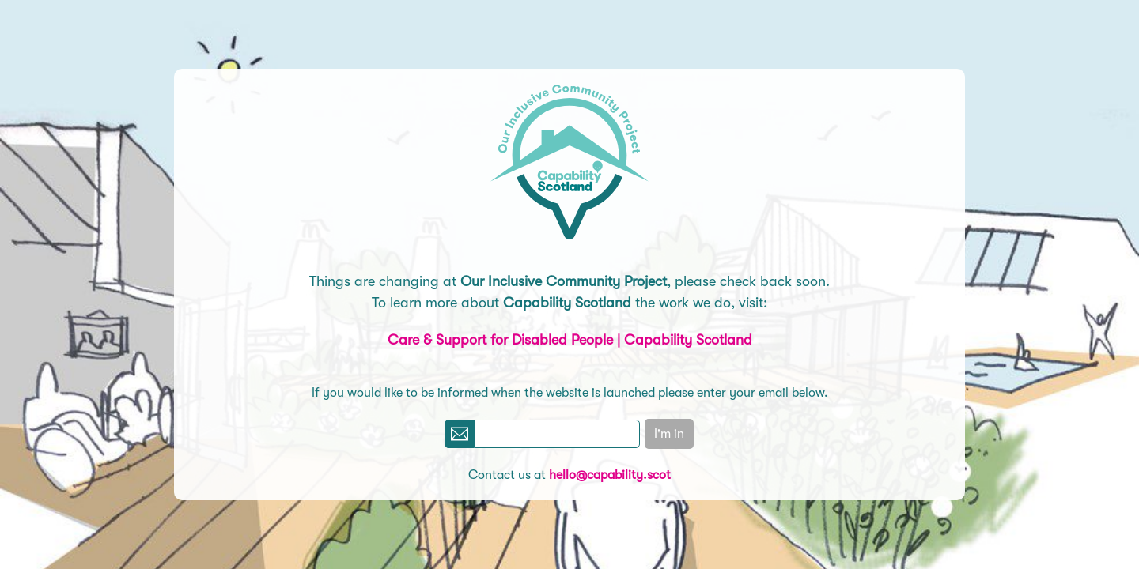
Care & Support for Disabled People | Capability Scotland (570, 340)
